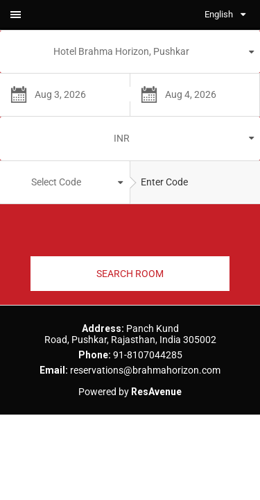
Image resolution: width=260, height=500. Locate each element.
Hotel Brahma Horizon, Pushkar (121, 51)
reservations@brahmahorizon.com (145, 370)
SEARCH (130, 273)
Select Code (56, 182)
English (219, 14)
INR (122, 138)
